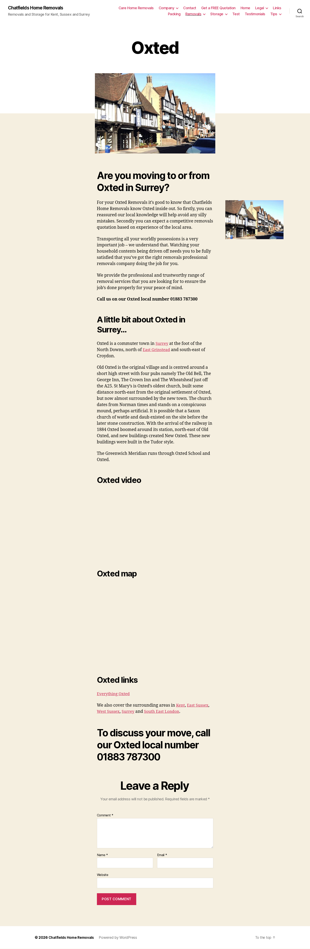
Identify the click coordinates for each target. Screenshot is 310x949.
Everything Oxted (114, 694)
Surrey (162, 343)
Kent (180, 705)
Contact (189, 8)
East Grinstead (157, 350)
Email (162, 855)
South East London (165, 711)
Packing (174, 14)
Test (236, 14)
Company (166, 8)
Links (277, 8)
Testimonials (255, 14)
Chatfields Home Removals (37, 8)
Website (102, 875)
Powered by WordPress (119, 938)
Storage (216, 14)
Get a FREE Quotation (218, 8)
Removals (193, 14)
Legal (259, 8)
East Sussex (198, 705)
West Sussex (109, 711)
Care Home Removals (136, 8)
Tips (273, 14)
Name (102, 855)
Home (245, 8)
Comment (105, 816)
